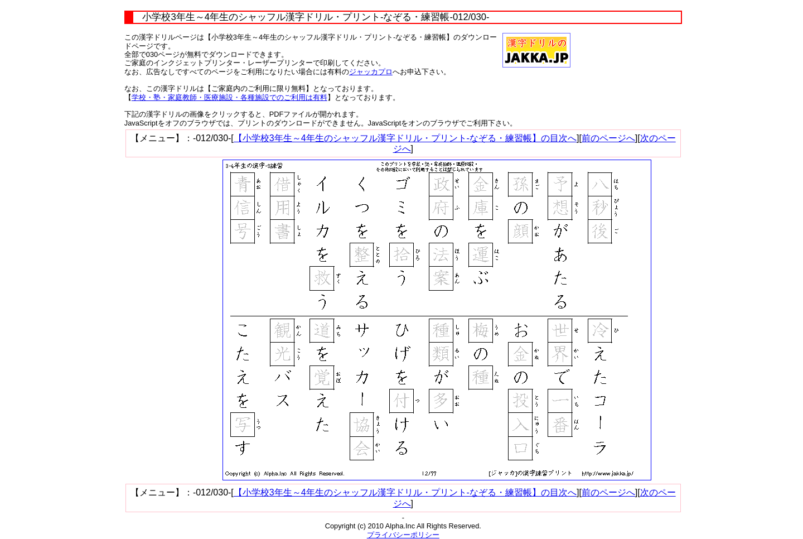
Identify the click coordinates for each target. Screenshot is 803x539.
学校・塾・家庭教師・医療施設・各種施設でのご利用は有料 (229, 97)
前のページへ (608, 138)
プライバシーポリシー (403, 535)
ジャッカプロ (371, 72)
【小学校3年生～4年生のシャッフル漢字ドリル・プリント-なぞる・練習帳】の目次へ (405, 138)
